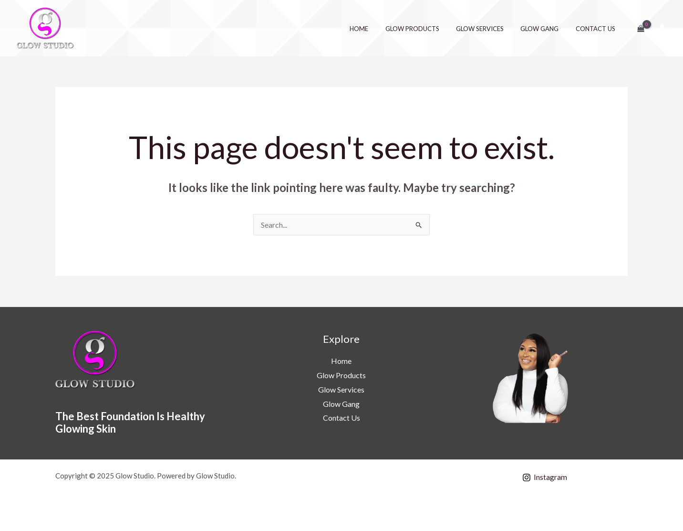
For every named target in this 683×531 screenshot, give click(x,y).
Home (379, 28)
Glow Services (491, 28)
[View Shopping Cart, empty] (640, 28)
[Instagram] (544, 477)
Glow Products (428, 28)
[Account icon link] (662, 28)
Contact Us (597, 28)
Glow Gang (546, 28)
